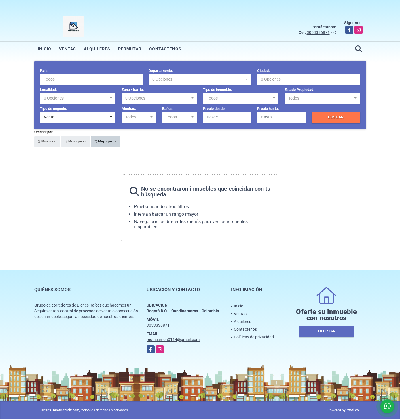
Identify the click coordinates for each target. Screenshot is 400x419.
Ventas (67, 49)
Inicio (44, 49)
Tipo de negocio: (53, 108)
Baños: (168, 108)
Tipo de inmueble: (217, 89)
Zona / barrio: (133, 89)
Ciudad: (263, 70)
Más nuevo (47, 141)
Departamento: (161, 70)
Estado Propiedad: (299, 89)
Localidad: (48, 89)
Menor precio (75, 141)
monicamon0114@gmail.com (173, 339)
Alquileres (97, 49)
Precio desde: (214, 108)
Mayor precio (105, 141)
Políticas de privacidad (254, 337)
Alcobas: (129, 108)
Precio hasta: (268, 108)
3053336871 (318, 32)
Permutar (129, 49)
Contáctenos (165, 49)
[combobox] (91, 79)
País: (44, 70)
